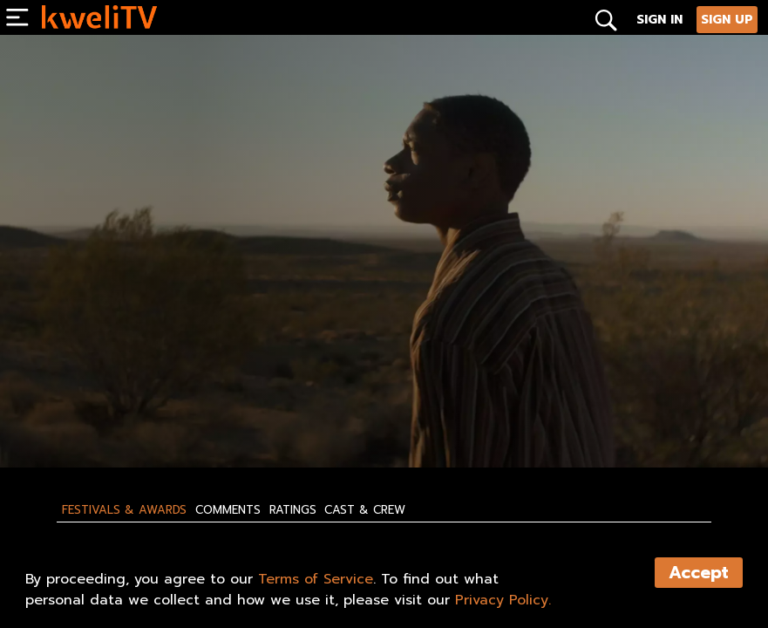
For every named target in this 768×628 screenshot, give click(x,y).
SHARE (380, 417)
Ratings (292, 510)
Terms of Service (315, 579)
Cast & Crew (364, 510)
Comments (228, 510)
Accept (699, 572)
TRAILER (296, 417)
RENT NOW (204, 417)
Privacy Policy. (503, 600)
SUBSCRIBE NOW (91, 417)
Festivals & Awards (124, 510)
